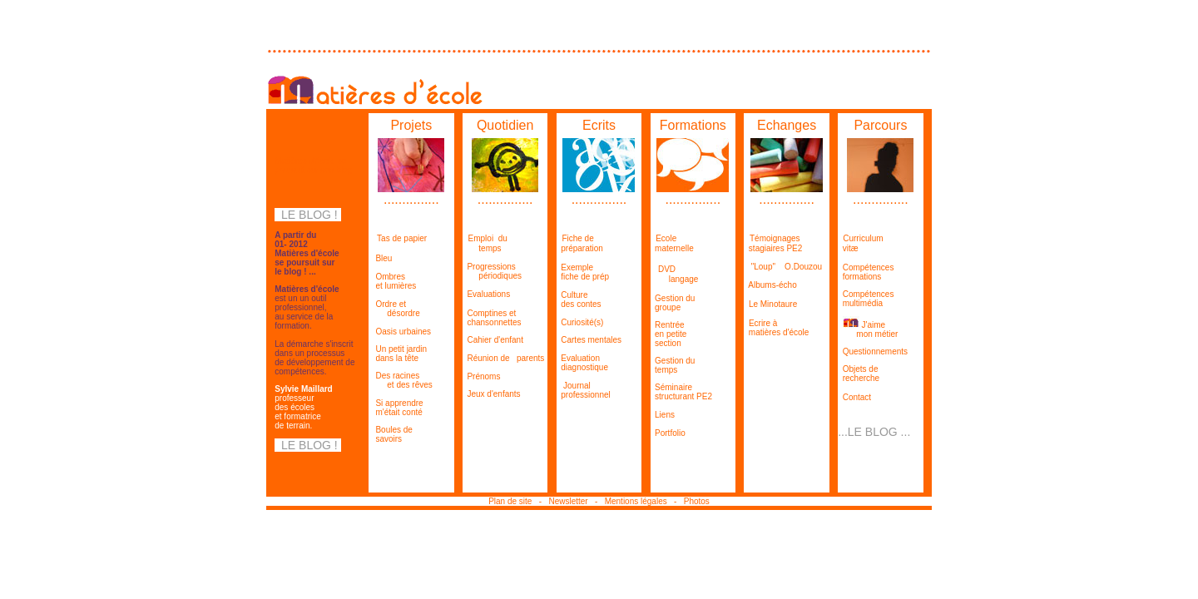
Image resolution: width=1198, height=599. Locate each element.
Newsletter (569, 501)
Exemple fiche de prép (583, 272)
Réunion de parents (505, 358)
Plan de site (512, 501)
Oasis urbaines (402, 331)
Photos (697, 501)
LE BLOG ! (307, 214)
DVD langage (675, 274)
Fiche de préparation (580, 243)
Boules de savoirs (391, 434)
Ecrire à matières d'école (776, 328)
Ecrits (599, 125)
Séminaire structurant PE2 (681, 392)
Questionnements (875, 351)
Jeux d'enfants (493, 394)
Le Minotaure (773, 304)
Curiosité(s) (580, 322)
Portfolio (670, 433)
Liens (665, 414)
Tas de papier (402, 238)
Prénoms (483, 376)
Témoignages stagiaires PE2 (773, 243)
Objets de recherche (858, 373)
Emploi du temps (485, 243)
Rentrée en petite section (669, 334)
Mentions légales (639, 501)
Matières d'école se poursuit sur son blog (313, 165)
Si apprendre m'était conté (396, 408)
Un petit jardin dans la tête (398, 353)
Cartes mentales (591, 339)
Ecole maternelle (672, 243)
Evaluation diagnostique (582, 363)
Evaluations (487, 294)
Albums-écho (772, 285)
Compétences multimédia (866, 299)
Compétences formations (866, 272)
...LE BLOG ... (874, 431)
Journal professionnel (584, 390)
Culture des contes (579, 299)
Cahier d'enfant (495, 339)
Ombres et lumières (392, 281)
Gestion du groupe (673, 303)
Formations (693, 125)
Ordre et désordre (394, 309)
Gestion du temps (673, 365)
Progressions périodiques (492, 271)
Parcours (880, 125)
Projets (411, 125)
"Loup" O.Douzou (783, 266)
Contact (855, 397)
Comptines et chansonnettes (492, 318)
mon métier (877, 334)
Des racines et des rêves (401, 380)
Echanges (786, 125)
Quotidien (505, 125)
